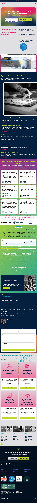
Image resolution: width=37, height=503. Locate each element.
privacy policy (20, 21)
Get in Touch (6, 288)
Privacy (26, 471)
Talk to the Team (13, 458)
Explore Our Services (23, 458)
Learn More (3, 122)
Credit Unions (15, 469)
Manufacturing (4, 471)
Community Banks (28, 469)
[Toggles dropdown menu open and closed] (35, 3)
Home (2, 469)
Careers (14, 471)
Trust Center (3, 473)
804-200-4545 (19, 492)
